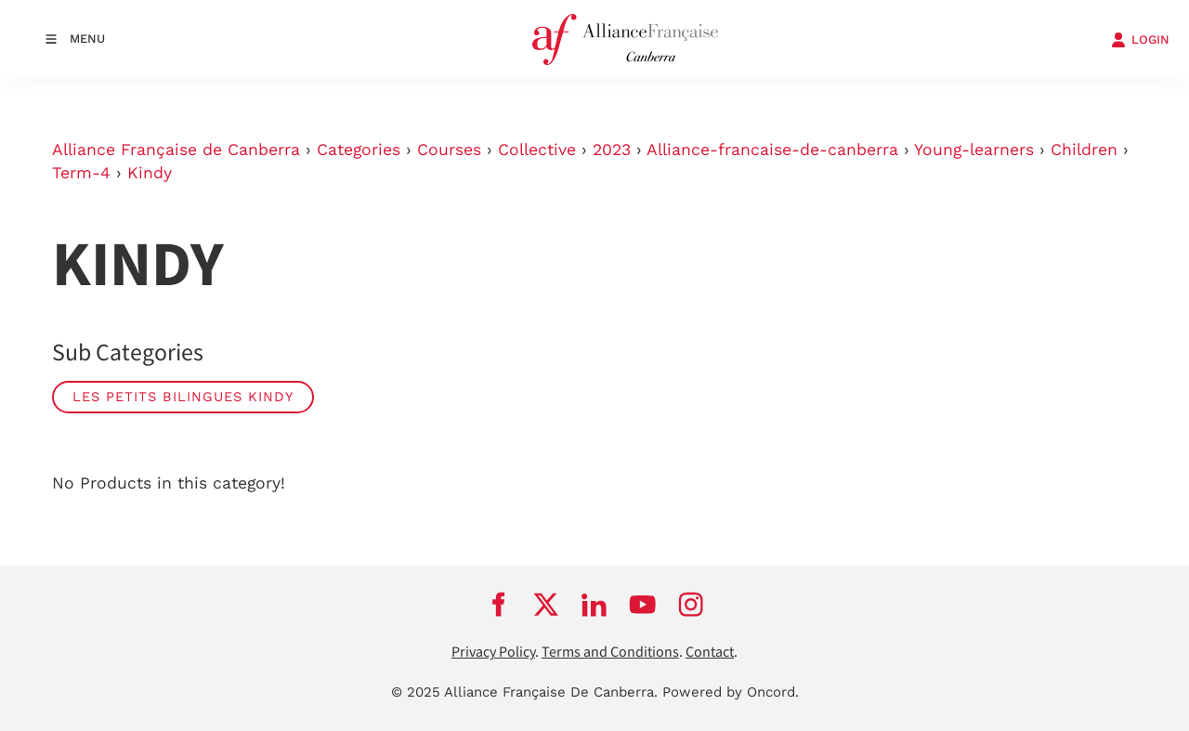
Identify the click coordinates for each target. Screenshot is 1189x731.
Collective (537, 149)
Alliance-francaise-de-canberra (772, 149)
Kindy (149, 172)
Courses (449, 149)
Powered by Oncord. (730, 692)
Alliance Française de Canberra (176, 149)
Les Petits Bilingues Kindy (183, 396)
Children (1084, 149)
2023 (612, 149)
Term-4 (81, 172)
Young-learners (974, 149)
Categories (358, 149)
